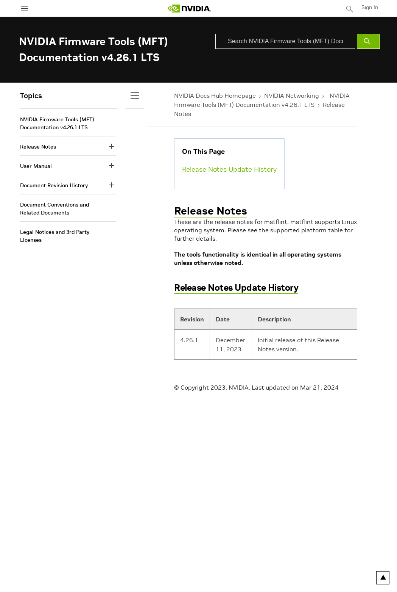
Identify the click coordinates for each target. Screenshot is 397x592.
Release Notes (210, 211)
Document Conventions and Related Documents (54, 208)
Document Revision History (54, 185)
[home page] (189, 9)
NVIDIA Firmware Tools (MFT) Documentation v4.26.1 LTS (57, 123)
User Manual (36, 166)
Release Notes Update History (229, 169)
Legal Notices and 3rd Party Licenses (54, 236)
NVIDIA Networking (291, 95)
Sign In (369, 7)
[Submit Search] (368, 41)
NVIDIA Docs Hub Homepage (215, 95)
